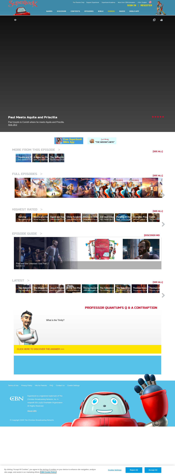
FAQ (51, 434)
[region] (87, 470)
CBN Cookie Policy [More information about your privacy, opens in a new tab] (48, 472)
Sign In (131, 5)
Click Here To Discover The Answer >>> (40, 397)
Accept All (153, 470)
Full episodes (27, 185)
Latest (20, 317)
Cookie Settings (73, 434)
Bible (100, 11)
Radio (122, 11)
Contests (75, 11)
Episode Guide (27, 270)
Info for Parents (41, 434)
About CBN (31, 459)
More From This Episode (36, 150)
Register (146, 5)
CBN (17, 448)
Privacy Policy (26, 434)
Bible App (134, 11)
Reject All (134, 470)
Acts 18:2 (12, 125)
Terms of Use (13, 434)
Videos (111, 11)
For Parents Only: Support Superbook (86, 2)
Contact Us (60, 434)
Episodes (89, 11)
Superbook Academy (108, 2)
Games (49, 11)
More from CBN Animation (126, 2)
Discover (61, 11)
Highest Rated (27, 234)
